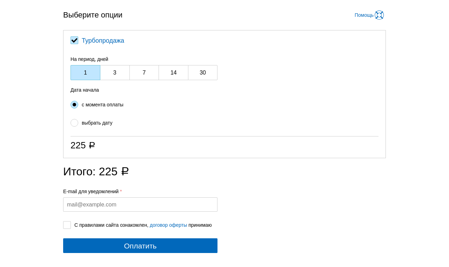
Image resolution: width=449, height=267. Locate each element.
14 (173, 73)
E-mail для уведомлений (91, 191)
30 (203, 73)
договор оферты (168, 225)
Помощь (364, 15)
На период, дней (89, 59)
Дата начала (85, 90)
